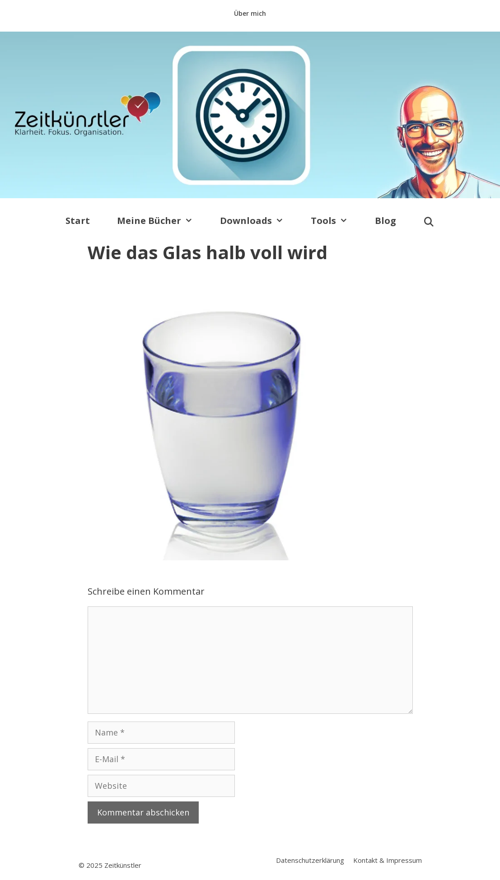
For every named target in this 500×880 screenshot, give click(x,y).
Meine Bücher (161, 220)
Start (77, 220)
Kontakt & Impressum (387, 860)
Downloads (258, 220)
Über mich (250, 13)
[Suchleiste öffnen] (429, 222)
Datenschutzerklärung (310, 860)
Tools (336, 220)
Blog (385, 220)
